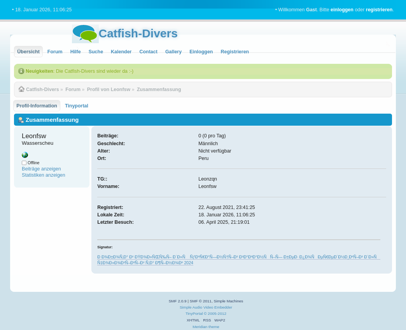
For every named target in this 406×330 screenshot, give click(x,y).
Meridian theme (205, 327)
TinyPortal (194, 313)
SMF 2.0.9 (178, 301)
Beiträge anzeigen (41, 169)
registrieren (379, 9)
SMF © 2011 (201, 301)
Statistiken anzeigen (43, 175)
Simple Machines (228, 301)
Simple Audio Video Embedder (206, 307)
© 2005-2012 (215, 313)
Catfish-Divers (138, 33)
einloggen (342, 9)
